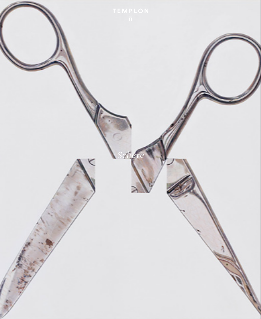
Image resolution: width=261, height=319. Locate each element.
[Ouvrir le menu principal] (250, 8)
